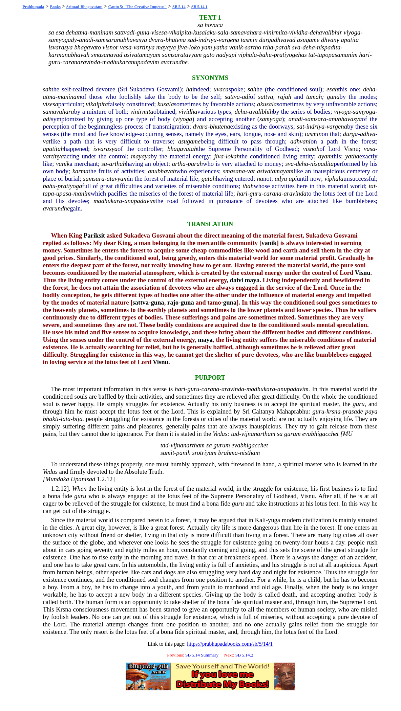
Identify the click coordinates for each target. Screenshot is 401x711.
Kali (260, 520)
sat (300, 126)
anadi (296, 119)
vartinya (53, 156)
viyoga (342, 111)
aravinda (294, 193)
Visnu (351, 148)
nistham (250, 452)
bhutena (220, 126)
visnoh (311, 148)
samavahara (58, 111)
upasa (63, 193)
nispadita (322, 163)
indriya (315, 126)
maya (252, 280)
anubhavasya (345, 119)
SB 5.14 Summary (201, 655)
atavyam (117, 178)
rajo (172, 302)
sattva (232, 96)
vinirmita (141, 111)
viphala (333, 178)
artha (179, 163)
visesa (50, 104)
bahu (49, 186)
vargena (337, 126)
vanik (62, 163)
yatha (352, 156)
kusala (165, 104)
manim (82, 193)
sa (104, 163)
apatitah (53, 148)
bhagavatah (182, 148)
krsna (333, 411)
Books (55, 6)
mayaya (141, 156)
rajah (284, 96)
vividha (188, 111)
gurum (292, 433)
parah (195, 163)
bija (78, 418)
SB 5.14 (179, 6)
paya (371, 411)
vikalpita (97, 104)
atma (49, 96)
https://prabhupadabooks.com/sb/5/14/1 (230, 644)
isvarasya (105, 148)
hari (242, 193)
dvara (200, 126)
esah (332, 89)
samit (167, 452)
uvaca (221, 89)
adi (246, 96)
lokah (233, 156)
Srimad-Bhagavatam (84, 6)
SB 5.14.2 (244, 655)
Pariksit (94, 235)
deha (369, 89)
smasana (234, 171)
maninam (69, 96)
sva (289, 163)
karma (80, 171)
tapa (48, 193)
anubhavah (162, 171)
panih (183, 452)
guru (255, 193)
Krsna (63, 609)
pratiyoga (70, 186)
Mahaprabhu (293, 411)
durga (350, 133)
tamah (314, 96)
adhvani (300, 141)
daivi (236, 280)
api (293, 178)
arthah (117, 163)
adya (281, 178)
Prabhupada (33, 6)
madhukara (107, 200)
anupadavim (139, 200)
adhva (368, 133)
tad (235, 433)
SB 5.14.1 (199, 6)
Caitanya (263, 411)
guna (333, 96)
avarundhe (56, 208)
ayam (325, 156)
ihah (248, 186)
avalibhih (261, 111)
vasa (369, 148)
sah (47, 89)
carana (272, 193)
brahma (228, 452)
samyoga (364, 111)
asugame (189, 141)
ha (189, 89)
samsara (315, 119)
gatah (209, 178)
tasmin (313, 133)
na (260, 178)
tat (372, 186)
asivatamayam (275, 171)
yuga (274, 520)
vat (46, 141)
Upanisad (83, 479)
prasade (353, 411)
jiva (219, 156)
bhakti (51, 418)
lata (65, 418)
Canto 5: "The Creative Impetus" (137, 6)
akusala (267, 104)
